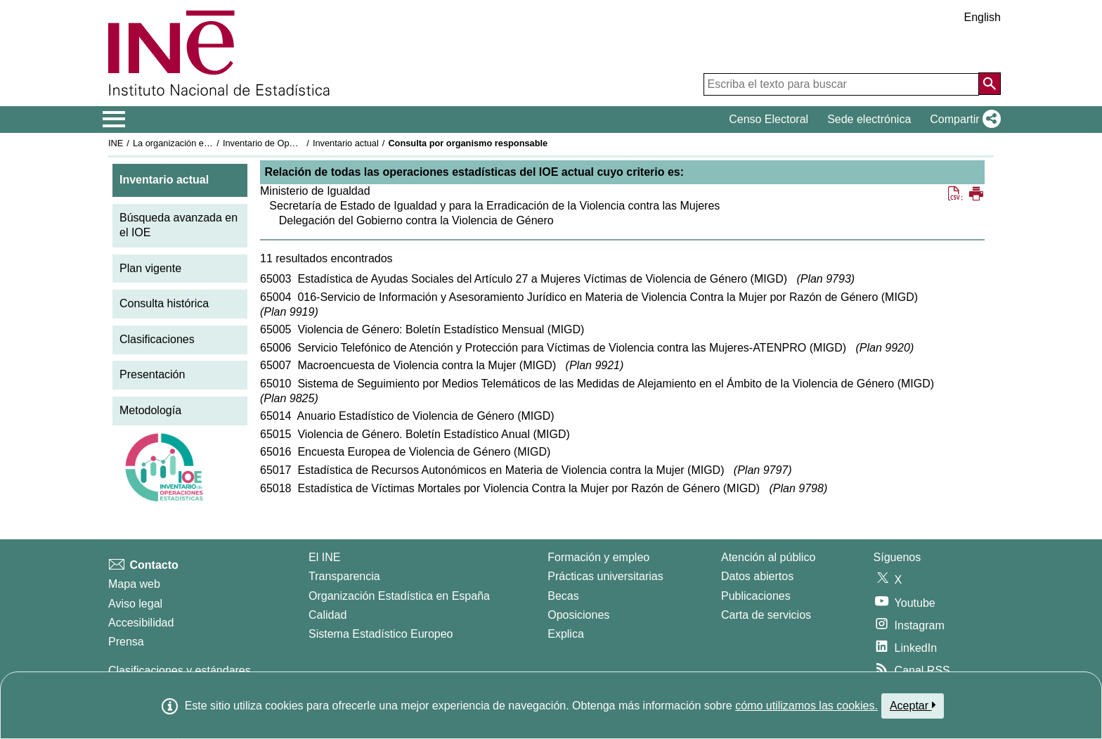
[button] (962, 119)
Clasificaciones (157, 339)
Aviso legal (135, 604)
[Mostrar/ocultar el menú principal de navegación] (114, 119)
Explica (565, 634)
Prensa (126, 642)
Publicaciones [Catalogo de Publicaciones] (756, 596)
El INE (324, 557)
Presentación (152, 374)
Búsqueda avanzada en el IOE (178, 225)
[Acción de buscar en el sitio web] (989, 83)
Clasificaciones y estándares (179, 670)
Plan (825, 279)
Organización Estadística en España (399, 596)
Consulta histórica (164, 303)
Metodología (150, 410)
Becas (562, 596)
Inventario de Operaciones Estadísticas (301, 143)
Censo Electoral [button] (768, 119)
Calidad (327, 615)
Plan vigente (150, 268)
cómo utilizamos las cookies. (806, 706)
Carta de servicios (766, 615)
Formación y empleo (598, 557)
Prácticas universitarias (605, 576)
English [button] (982, 17)
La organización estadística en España (210, 143)
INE (115, 143)
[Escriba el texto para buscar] (841, 84)
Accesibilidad (141, 623)
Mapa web (134, 584)
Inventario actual (346, 143)
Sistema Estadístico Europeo (381, 634)
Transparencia (344, 576)
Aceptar (912, 705)
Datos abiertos (757, 576)
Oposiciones (578, 615)
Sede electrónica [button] (869, 119)
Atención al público (768, 557)
